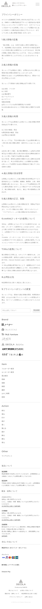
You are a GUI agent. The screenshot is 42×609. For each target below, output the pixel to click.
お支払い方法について (26, 590)
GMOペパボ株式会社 (12, 22)
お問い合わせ (29, 597)
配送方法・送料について (12, 593)
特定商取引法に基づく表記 (29, 593)
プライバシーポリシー (16, 597)
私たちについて (13, 590)
